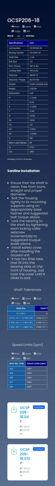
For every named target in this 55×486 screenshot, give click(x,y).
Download (38, 407)
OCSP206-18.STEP (25, 456)
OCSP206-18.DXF (25, 414)
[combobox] (20, 36)
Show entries (20, 36)
